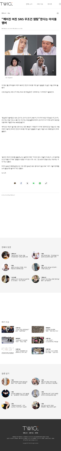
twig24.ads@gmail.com (33, 440)
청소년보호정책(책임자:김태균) (39, 436)
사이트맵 (47, 436)
